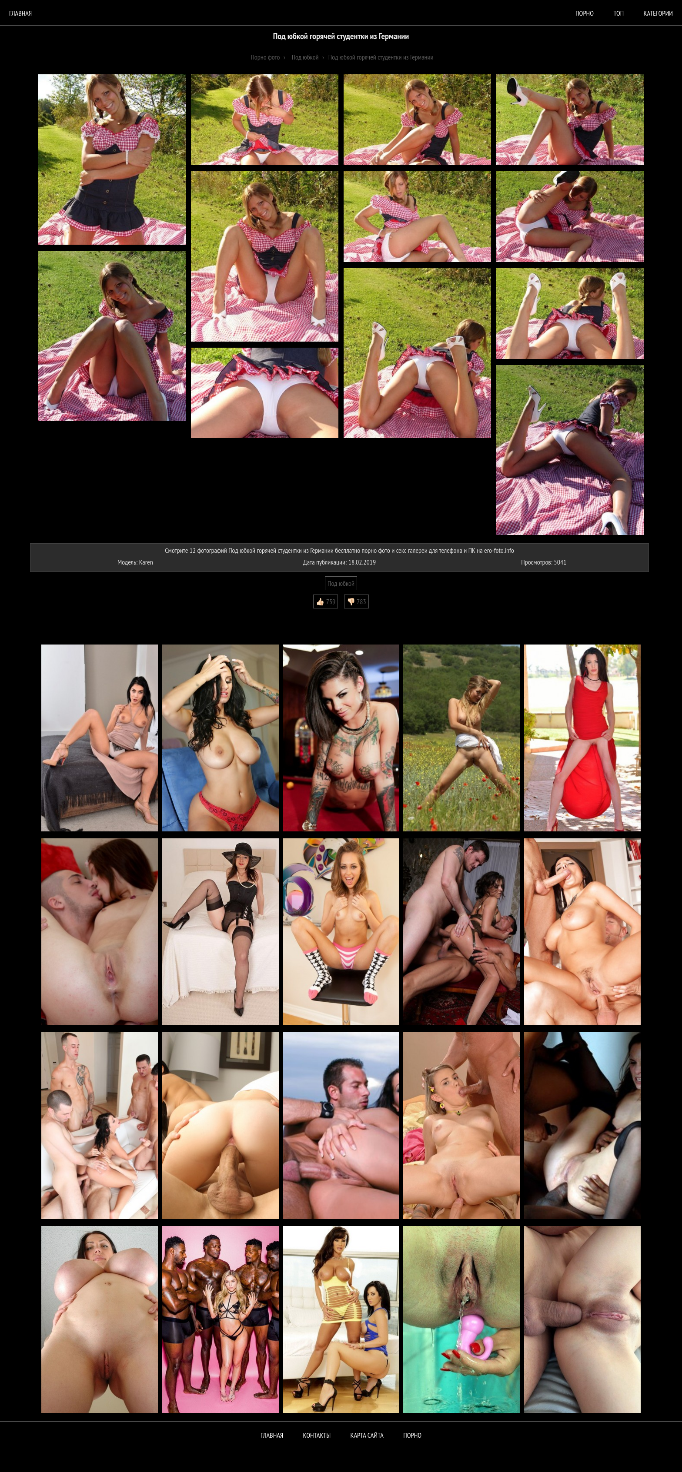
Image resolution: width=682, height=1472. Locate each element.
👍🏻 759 (325, 601)
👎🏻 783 (356, 601)
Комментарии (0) (56, 615)
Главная (20, 13)
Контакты (317, 1435)
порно (584, 13)
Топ (618, 13)
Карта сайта (367, 1435)
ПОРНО (412, 1435)
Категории (658, 13)
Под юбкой (341, 583)
